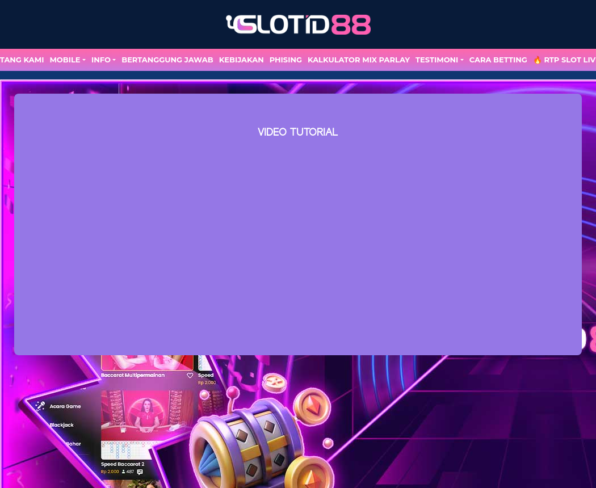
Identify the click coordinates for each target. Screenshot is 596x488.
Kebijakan (241, 59)
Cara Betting (498, 59)
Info (101, 59)
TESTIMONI (436, 59)
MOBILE (64, 59)
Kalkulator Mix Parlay (359, 59)
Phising (286, 59)
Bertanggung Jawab (167, 59)
